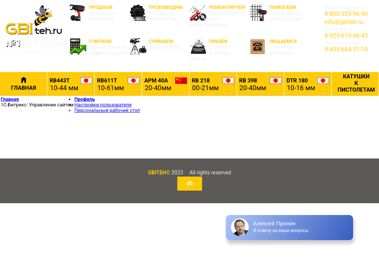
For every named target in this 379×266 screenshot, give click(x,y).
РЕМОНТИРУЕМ (220, 16)
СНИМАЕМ (160, 46)
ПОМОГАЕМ (280, 13)
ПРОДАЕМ (100, 13)
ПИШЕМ (220, 50)
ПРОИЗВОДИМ (160, 13)
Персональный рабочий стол (107, 110)
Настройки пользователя (102, 105)
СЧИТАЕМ (100, 47)
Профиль (84, 99)
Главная (10, 99)
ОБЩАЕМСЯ (280, 47)
